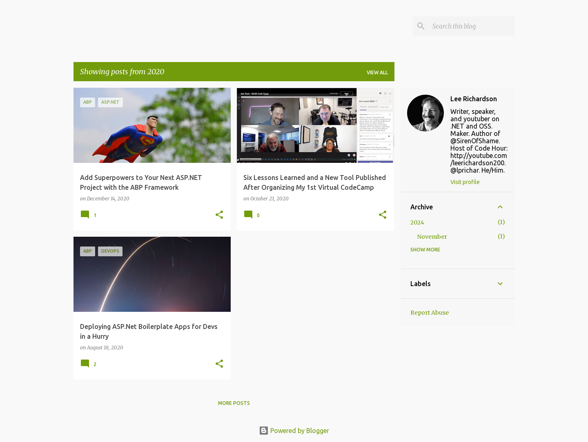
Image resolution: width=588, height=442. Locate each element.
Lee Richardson (473, 98)
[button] (219, 215)
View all (377, 72)
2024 (417, 222)
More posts (234, 403)
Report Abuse (429, 312)
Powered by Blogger (294, 430)
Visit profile (465, 182)
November (432, 236)
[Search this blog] (472, 26)
